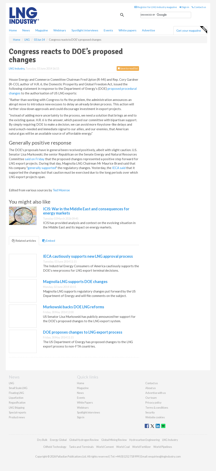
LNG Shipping (16, 407)
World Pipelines (162, 446)
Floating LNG (16, 393)
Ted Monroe (61, 190)
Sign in (184, 7)
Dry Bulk (42, 439)
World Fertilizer (141, 446)
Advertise (148, 30)
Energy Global (58, 439)
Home (13, 30)
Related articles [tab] (24, 240)
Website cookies (155, 417)
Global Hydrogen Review (84, 439)
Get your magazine (191, 30)
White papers (127, 30)
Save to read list (128, 68)
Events (108, 30)
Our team (151, 397)
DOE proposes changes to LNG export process (82, 332)
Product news (17, 417)
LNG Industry (16, 68)
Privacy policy (153, 402)
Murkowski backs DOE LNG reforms (73, 307)
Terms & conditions (156, 407)
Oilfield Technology (54, 446)
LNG (11, 383)
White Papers (85, 402)
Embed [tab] (48, 240)
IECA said (119, 168)
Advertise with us (155, 393)
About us (150, 388)
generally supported (42, 168)
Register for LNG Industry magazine (155, 7)
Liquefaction (16, 397)
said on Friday (35, 159)
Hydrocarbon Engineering (144, 439)
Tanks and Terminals (81, 446)
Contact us (199, 7)
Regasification (17, 402)
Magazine (41, 30)
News (80, 393)
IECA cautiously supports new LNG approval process (88, 256)
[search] (165, 15)
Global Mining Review (114, 439)
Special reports (17, 412)
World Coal (123, 446)
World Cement (105, 446)
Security (150, 412)
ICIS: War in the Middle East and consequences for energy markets (86, 211)
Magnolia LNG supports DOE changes (75, 281)
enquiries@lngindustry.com (164, 456)
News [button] (26, 30)
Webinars (59, 30)
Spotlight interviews (85, 30)
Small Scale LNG (18, 388)
